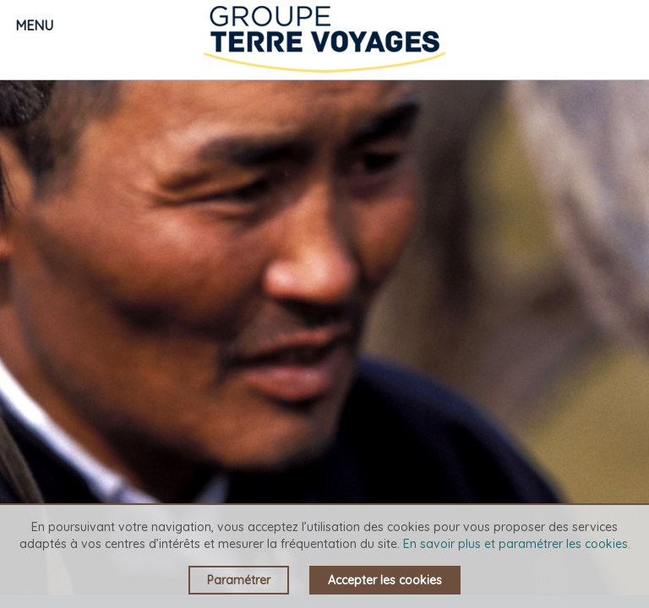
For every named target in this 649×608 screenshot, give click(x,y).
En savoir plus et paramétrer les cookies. (516, 543)
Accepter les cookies (385, 580)
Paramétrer (238, 580)
